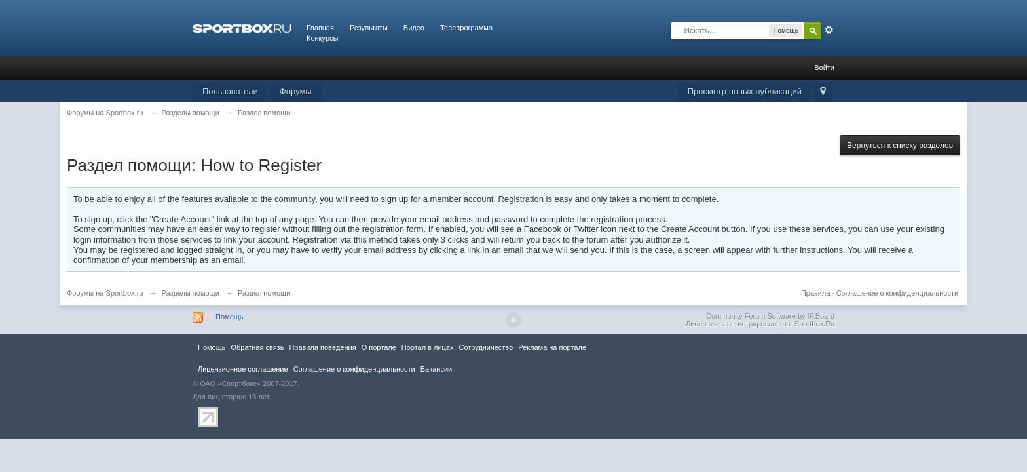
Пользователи (230, 91)
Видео (413, 27)
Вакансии (436, 369)
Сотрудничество (485, 347)
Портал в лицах (427, 347)
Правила (816, 293)
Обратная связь (257, 347)
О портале (379, 347)
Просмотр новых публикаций (745, 91)
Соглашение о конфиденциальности (897, 293)
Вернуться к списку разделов (900, 145)
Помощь (229, 317)
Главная (320, 27)
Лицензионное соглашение (243, 369)
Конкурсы (322, 38)
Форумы (296, 91)
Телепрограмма (466, 27)
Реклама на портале (552, 347)
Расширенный (829, 30)
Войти (824, 67)
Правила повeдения (322, 347)
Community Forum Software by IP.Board (770, 316)
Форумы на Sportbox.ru (105, 293)
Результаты (369, 27)
